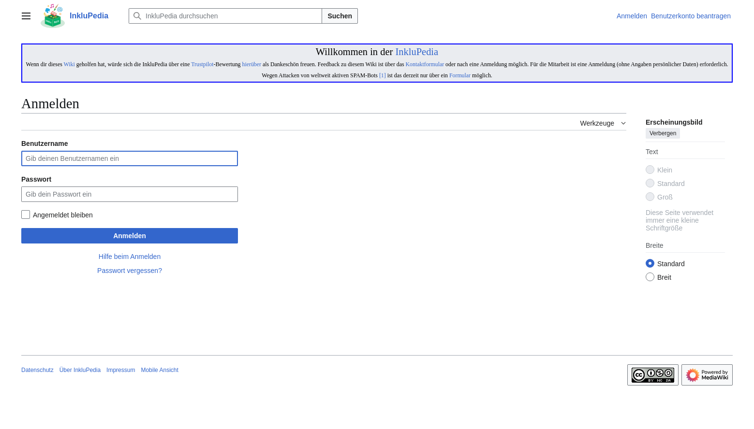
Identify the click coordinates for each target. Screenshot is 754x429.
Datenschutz (37, 370)
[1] (382, 75)
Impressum (120, 370)
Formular (460, 75)
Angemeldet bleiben (63, 215)
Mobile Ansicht (159, 370)
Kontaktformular (425, 64)
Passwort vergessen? (129, 270)
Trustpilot (202, 64)
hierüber (251, 64)
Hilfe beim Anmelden (130, 256)
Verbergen (663, 133)
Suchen (339, 16)
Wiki (69, 64)
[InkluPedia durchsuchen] (225, 16)
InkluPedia (416, 51)
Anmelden (129, 236)
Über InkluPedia (80, 370)
